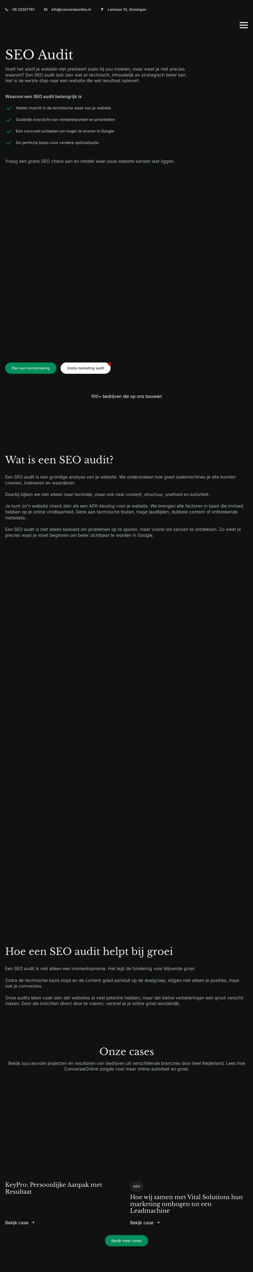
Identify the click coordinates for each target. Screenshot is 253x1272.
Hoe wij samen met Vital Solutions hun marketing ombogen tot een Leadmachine (186, 1204)
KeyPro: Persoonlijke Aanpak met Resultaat (53, 1188)
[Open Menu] (244, 25)
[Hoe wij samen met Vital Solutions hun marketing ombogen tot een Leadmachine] (189, 1132)
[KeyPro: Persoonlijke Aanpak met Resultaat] (64, 1132)
